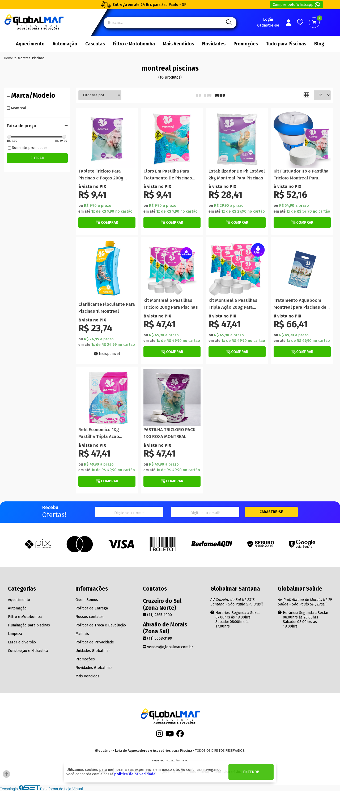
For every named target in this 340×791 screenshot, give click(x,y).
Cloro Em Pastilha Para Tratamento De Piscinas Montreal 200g (167, 174)
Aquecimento (30, 44)
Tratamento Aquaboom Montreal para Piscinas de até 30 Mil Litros (300, 304)
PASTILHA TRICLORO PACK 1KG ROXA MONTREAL (169, 433)
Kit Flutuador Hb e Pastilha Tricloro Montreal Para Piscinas (301, 174)
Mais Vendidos (178, 44)
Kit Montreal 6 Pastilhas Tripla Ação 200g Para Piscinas (233, 304)
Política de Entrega (91, 608)
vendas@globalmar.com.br (168, 647)
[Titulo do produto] (106, 139)
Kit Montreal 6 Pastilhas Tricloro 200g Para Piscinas (170, 304)
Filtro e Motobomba (134, 44)
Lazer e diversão (22, 642)
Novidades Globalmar (93, 667)
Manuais (82, 633)
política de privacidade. (135, 774)
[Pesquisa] (228, 22)
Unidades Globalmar (92, 650)
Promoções (245, 44)
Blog (319, 44)
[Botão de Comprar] (106, 222)
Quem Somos (86, 599)
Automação (65, 44)
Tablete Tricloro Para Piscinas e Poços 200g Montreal (101, 174)
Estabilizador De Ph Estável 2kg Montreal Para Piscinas (237, 174)
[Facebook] (180, 735)
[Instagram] (159, 735)
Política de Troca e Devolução (100, 625)
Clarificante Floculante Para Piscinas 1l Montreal (106, 308)
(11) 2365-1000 (157, 615)
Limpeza (15, 633)
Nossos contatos (89, 616)
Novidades (214, 44)
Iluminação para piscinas (29, 625)
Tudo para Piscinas (286, 44)
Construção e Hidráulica (28, 650)
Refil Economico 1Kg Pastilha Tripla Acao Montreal (98, 433)
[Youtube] (169, 735)
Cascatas (95, 44)
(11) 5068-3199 (157, 638)
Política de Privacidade (94, 642)
